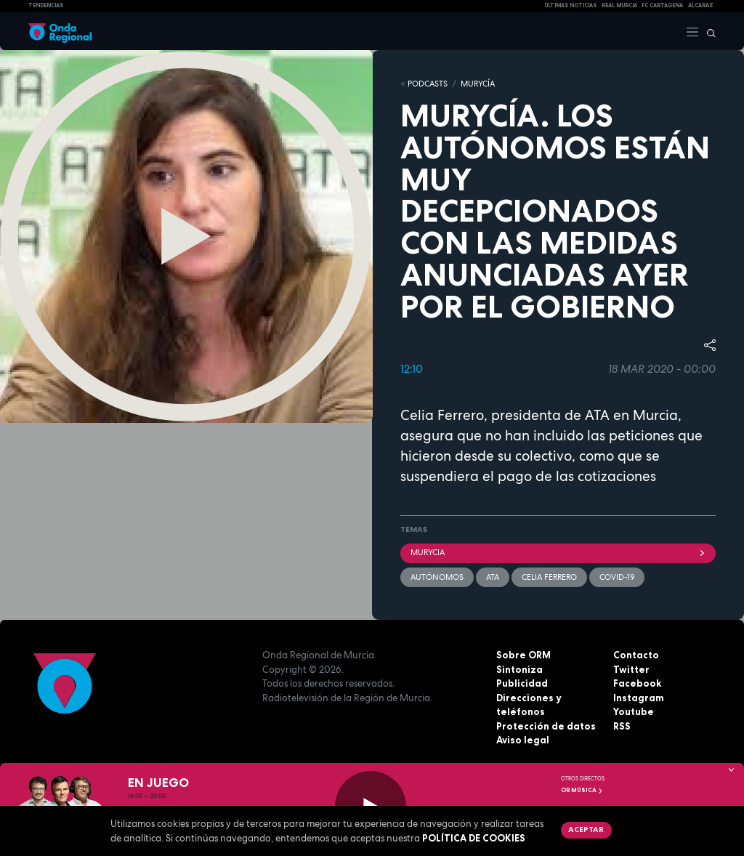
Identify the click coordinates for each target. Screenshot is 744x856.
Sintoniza (519, 669)
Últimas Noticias (570, 5)
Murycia (558, 552)
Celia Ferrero (549, 577)
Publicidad (522, 683)
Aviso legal (522, 740)
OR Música (582, 790)
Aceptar (586, 829)
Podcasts (428, 83)
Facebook (637, 683)
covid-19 (616, 577)
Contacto (636, 655)
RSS (622, 726)
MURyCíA (478, 83)
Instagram (638, 697)
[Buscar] (708, 31)
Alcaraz (700, 5)
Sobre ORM (523, 655)
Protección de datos (546, 726)
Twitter (631, 669)
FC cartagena (662, 5)
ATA (492, 577)
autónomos (437, 577)
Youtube (633, 711)
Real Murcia (619, 5)
